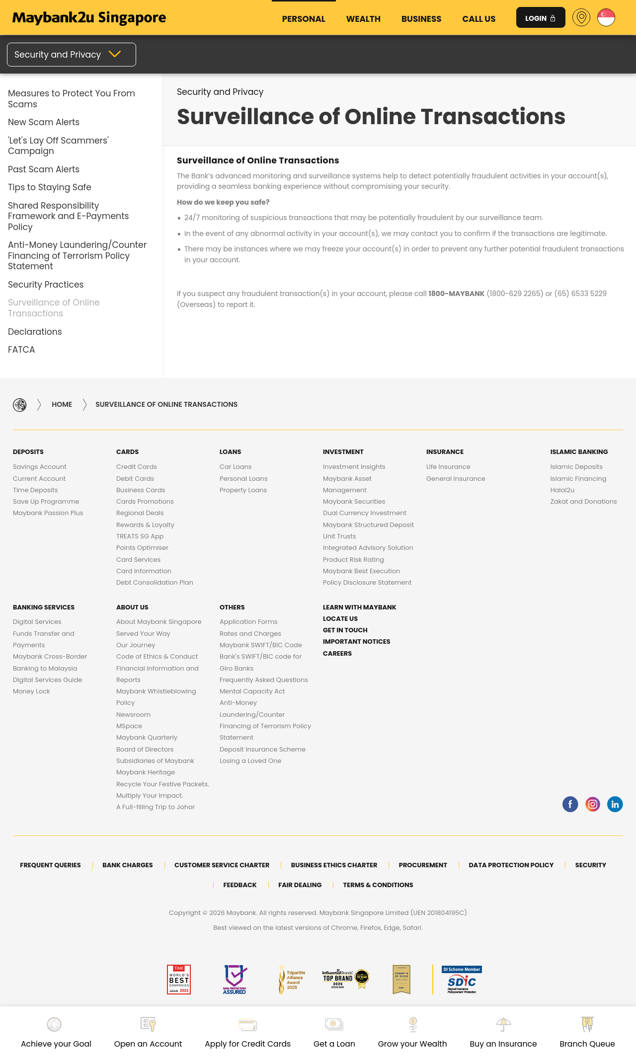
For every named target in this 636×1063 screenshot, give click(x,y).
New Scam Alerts (44, 122)
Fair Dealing (299, 885)
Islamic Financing (579, 478)
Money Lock (31, 691)
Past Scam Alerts (44, 169)
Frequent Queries (50, 865)
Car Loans (236, 466)
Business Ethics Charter (334, 865)
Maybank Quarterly (146, 737)
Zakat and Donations (584, 501)
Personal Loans (244, 478)
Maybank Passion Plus (48, 513)
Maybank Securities (354, 501)
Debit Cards (135, 478)
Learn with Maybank (360, 607)
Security (591, 865)
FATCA (21, 350)
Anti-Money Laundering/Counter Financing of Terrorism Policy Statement (77, 255)
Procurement (423, 865)
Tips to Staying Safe (49, 187)
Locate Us (340, 618)
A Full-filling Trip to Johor (155, 807)
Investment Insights (354, 466)
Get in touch (345, 630)
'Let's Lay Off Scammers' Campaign (58, 146)
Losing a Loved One (250, 760)
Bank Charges (127, 865)
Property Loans (243, 490)
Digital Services (37, 621)
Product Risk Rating (353, 559)
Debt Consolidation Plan (154, 582)
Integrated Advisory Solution (368, 547)
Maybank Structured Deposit (368, 525)
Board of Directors (145, 749)
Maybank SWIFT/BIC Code (261, 645)
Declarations (35, 332)
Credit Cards (136, 466)
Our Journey (136, 645)
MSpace (129, 726)
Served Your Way (143, 633)
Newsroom (133, 714)
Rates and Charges (250, 633)
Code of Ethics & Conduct (157, 656)
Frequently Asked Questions (264, 679)
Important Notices (357, 641)
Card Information (143, 571)
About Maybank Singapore (159, 621)
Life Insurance (448, 466)
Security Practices (46, 285)
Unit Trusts (339, 536)
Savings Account (40, 466)
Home (62, 405)
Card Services (138, 559)
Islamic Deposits (577, 466)
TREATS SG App (140, 536)
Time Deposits (35, 490)
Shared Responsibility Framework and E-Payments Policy (68, 216)
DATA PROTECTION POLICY (511, 865)
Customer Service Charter (221, 865)
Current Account (39, 478)
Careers (337, 653)
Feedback (239, 885)
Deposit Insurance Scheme (263, 749)
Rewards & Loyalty (145, 525)
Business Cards (140, 490)
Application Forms (249, 621)
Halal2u (563, 490)
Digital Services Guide (47, 679)
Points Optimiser (142, 547)
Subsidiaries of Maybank (155, 760)
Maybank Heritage (145, 772)
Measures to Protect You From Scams (71, 98)
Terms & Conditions (378, 885)
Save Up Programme (46, 501)
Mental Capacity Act (252, 691)
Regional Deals (140, 513)
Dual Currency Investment (364, 513)
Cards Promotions (145, 501)
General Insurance (455, 478)
